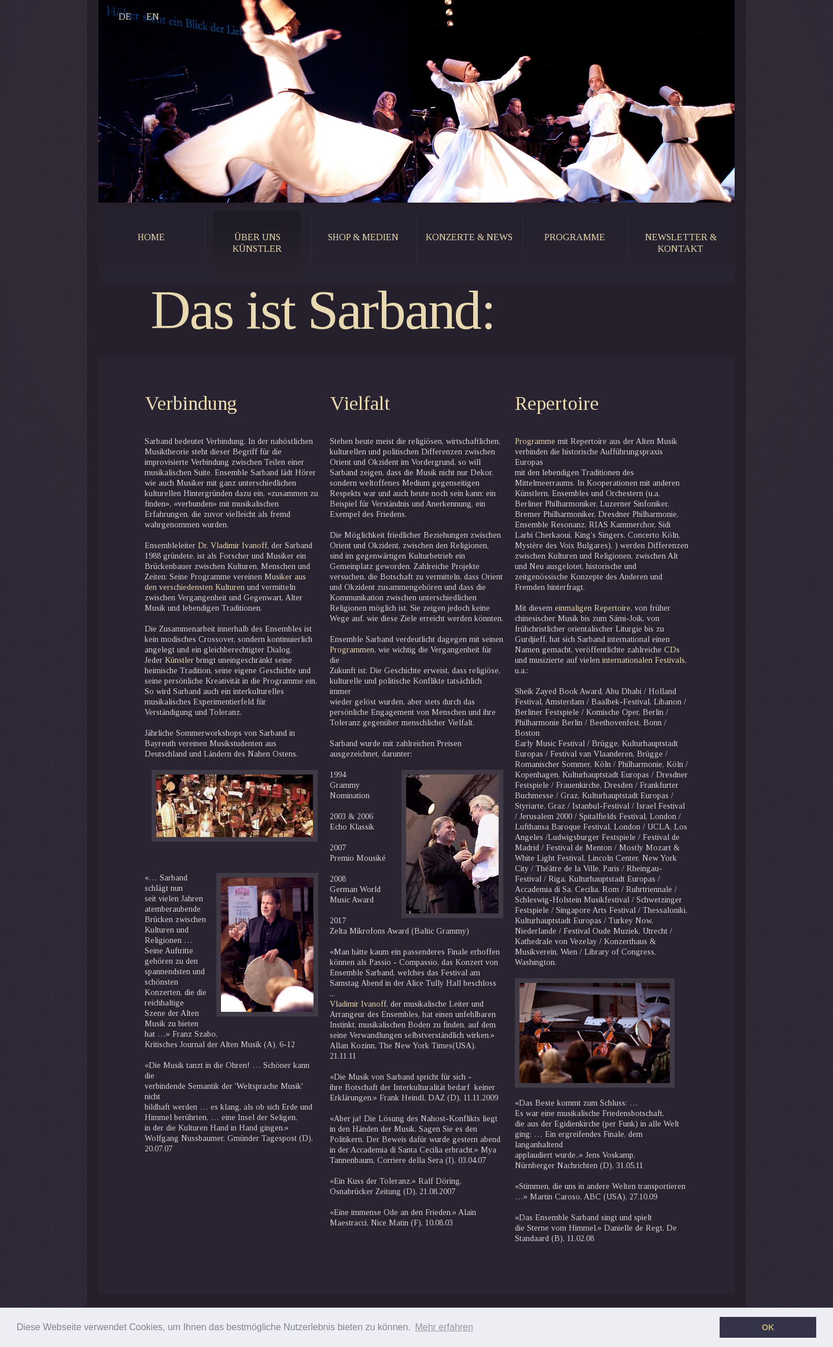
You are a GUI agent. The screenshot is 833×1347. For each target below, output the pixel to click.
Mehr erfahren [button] (444, 1327)
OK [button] (768, 1327)
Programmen (352, 649)
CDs (671, 649)
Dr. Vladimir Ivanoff (232, 545)
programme (574, 237)
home (151, 237)
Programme (535, 441)
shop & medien (363, 237)
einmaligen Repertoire (591, 608)
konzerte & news (469, 237)
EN (152, 16)
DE (125, 16)
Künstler (178, 660)
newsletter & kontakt (681, 243)
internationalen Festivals (642, 660)
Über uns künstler (257, 243)
